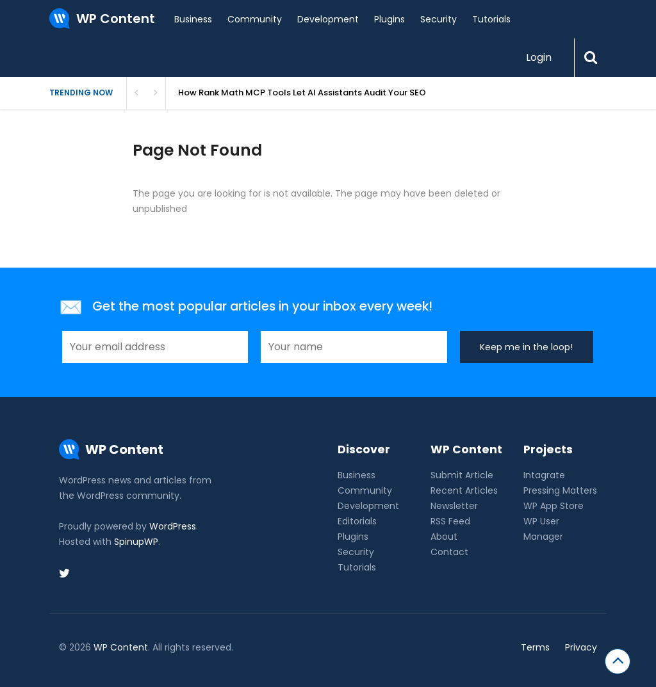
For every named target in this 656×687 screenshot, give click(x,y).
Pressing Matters (560, 490)
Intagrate (544, 475)
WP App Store (553, 505)
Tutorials (491, 19)
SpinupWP (136, 541)
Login (539, 57)
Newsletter (454, 505)
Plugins (389, 19)
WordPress (172, 526)
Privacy (581, 647)
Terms (535, 647)
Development (328, 19)
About (443, 536)
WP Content (121, 647)
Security (438, 19)
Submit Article (461, 475)
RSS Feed (450, 521)
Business (193, 19)
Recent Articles (464, 490)
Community (254, 19)
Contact (449, 552)
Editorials (357, 521)
